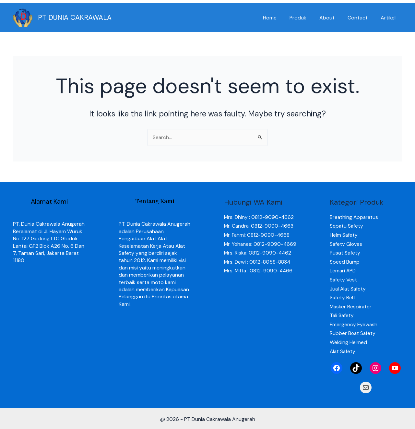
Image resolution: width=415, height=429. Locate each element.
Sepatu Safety (347, 226)
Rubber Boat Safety (353, 331)
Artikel (389, 17)
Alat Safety (343, 349)
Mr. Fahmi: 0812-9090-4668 (257, 235)
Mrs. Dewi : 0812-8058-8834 (257, 270)
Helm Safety (344, 235)
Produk (307, 17)
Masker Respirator (351, 305)
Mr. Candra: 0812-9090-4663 (259, 226)
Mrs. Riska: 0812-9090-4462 (258, 261)
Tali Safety (342, 314)
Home (281, 17)
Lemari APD (343, 270)
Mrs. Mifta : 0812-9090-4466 (259, 279)
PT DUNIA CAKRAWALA (75, 17)
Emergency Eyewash (354, 323)
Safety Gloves (346, 243)
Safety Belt (343, 296)
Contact (361, 17)
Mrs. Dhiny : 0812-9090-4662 (259, 217)
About (333, 17)
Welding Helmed (348, 340)
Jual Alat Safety (348, 287)
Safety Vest (344, 279)
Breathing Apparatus (354, 217)
